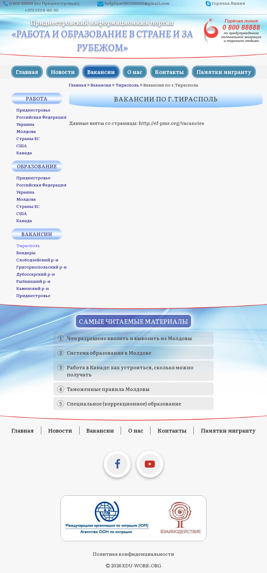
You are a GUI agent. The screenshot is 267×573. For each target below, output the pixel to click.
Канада (24, 152)
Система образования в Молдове (109, 352)
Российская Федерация (41, 117)
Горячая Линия (228, 3)
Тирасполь (127, 84)
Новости (62, 71)
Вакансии (101, 71)
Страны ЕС (28, 138)
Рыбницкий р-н (33, 281)
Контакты (170, 71)
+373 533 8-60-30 (41, 10)
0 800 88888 (21, 3)
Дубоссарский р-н (35, 274)
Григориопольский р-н (41, 266)
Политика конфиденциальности (133, 553)
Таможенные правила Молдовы (108, 388)
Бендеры (26, 252)
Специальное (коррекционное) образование (124, 403)
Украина (25, 124)
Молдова (26, 131)
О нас (135, 71)
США (21, 145)
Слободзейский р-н (37, 259)
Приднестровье (33, 109)
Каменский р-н (32, 288)
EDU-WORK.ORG (141, 565)
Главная (25, 71)
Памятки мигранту (225, 71)
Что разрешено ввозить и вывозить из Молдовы (129, 337)
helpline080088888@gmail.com (137, 3)
